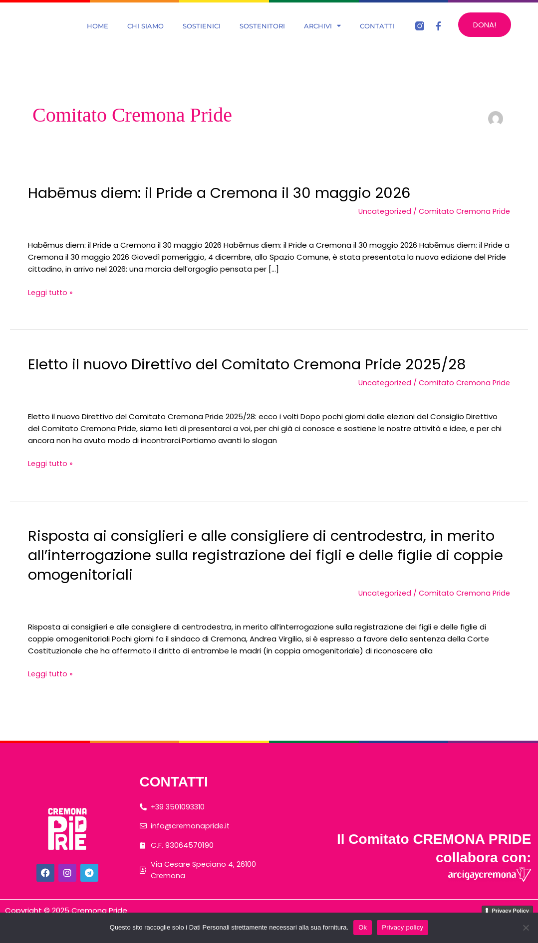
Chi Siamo (145, 36)
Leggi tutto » (51, 312)
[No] (526, 928)
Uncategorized (380, 231)
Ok (362, 927)
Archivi (322, 36)
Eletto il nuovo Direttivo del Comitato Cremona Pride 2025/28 (253, 384)
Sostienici (202, 36)
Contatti (377, 36)
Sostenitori (262, 36)
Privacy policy (402, 927)
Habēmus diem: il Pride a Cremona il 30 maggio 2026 (225, 212)
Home (97, 36)
